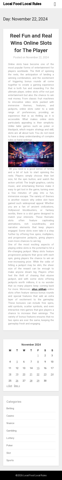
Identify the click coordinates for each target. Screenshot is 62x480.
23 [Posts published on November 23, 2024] (45, 374)
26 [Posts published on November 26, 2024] (17, 380)
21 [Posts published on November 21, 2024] (31, 374)
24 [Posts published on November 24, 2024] (52, 374)
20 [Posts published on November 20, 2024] (24, 374)
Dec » (17, 385)
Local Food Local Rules (22, 4)
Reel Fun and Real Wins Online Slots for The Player (31, 43)
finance (10, 423)
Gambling (11, 430)
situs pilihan (39, 289)
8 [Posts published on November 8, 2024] (38, 361)
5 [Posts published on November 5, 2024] (17, 361)
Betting (10, 408)
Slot (8, 453)
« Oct (9, 385)
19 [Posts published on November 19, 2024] (17, 374)
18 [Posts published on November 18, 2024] (10, 374)
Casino (10, 415)
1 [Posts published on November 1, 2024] (38, 355)
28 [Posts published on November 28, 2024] (31, 380)
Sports (10, 460)
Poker (9, 445)
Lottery (10, 438)
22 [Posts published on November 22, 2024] (38, 374)
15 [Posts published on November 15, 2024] (38, 368)
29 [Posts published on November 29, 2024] (38, 380)
